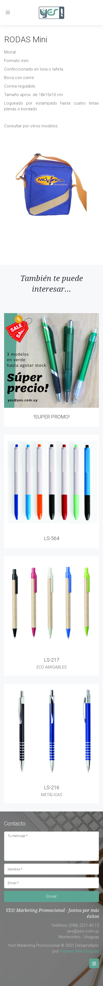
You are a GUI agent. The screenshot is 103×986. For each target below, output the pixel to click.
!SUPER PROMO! (51, 417)
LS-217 (51, 660)
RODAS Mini (25, 39)
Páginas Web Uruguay (79, 951)
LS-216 (51, 787)
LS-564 (51, 538)
